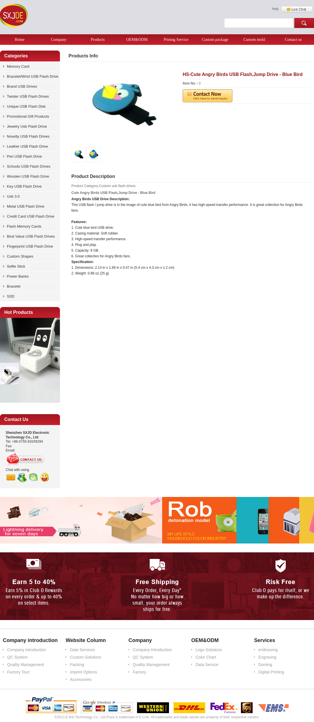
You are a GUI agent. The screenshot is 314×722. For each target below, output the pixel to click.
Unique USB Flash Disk (26, 106)
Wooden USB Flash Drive (28, 176)
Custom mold (254, 39)
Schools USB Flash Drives (28, 166)
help (275, 9)
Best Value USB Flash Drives (31, 236)
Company (58, 39)
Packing (77, 664)
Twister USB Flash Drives (28, 96)
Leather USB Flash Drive (27, 146)
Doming (265, 664)
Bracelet (14, 286)
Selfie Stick (16, 266)
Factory (139, 672)
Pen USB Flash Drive (24, 156)
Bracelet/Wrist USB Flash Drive (32, 76)
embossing (268, 649)
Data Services (82, 649)
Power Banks (18, 276)
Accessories (80, 679)
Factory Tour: (18, 672)
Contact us (293, 39)
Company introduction (26, 649)
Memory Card (18, 66)
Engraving (267, 657)
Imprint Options (83, 672)
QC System (17, 657)
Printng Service (176, 39)
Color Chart (206, 657)
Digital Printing (271, 672)
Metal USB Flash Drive (25, 206)
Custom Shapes (20, 256)
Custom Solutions (85, 657)
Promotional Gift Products (28, 116)
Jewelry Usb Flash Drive (27, 126)
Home (19, 39)
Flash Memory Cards (24, 226)
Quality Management (25, 664)
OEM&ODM (137, 39)
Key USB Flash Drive (24, 186)
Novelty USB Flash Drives (28, 136)
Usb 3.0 (13, 196)
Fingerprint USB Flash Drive (30, 246)
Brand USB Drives (22, 86)
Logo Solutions (209, 649)
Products (98, 39)
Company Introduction (152, 649)
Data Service (207, 664)
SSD (11, 296)
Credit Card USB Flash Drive (30, 216)
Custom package (215, 39)
